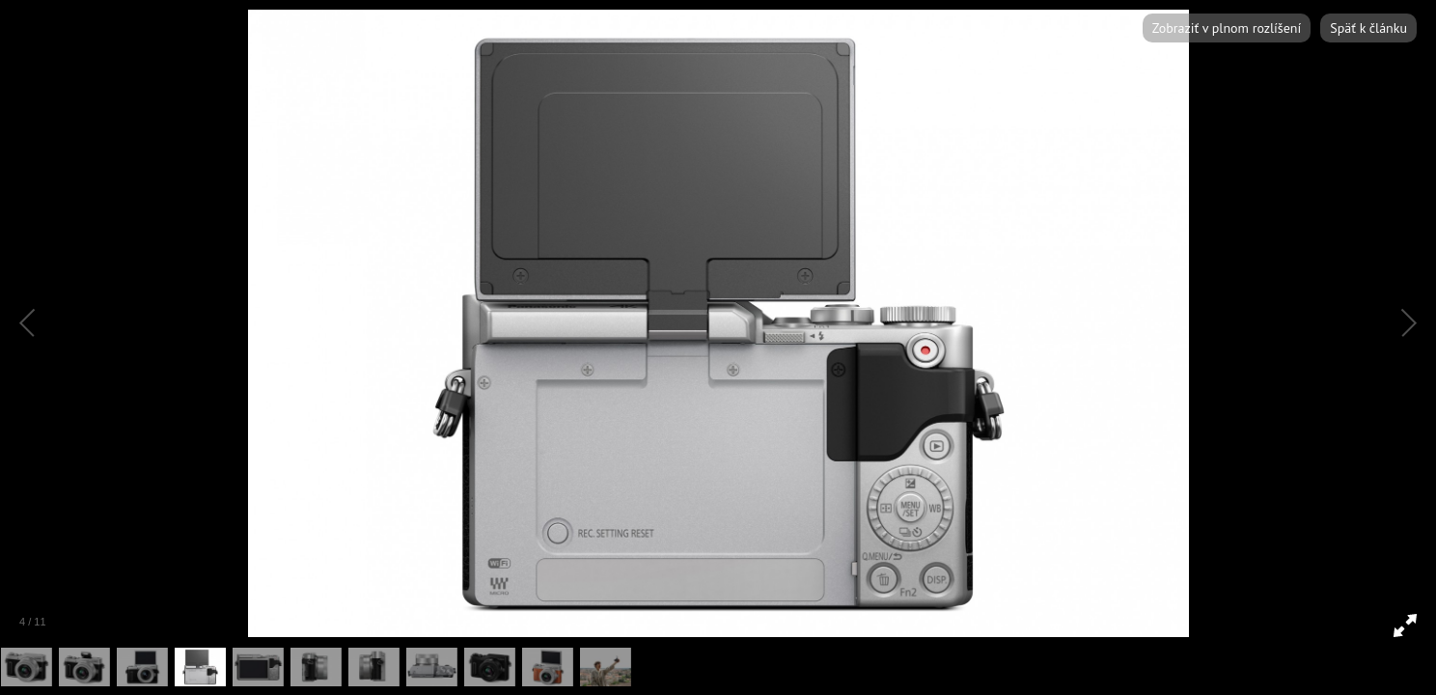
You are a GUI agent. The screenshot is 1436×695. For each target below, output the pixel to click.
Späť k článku (1368, 28)
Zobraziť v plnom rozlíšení (1226, 28)
